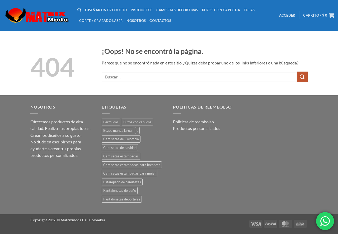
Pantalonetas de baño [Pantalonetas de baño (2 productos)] (119, 190)
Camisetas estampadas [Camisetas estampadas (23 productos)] (121, 156)
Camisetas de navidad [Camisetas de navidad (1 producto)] (120, 148)
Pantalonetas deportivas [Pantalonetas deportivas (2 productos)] (121, 199)
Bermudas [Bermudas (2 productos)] (111, 122)
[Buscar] (79, 10)
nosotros (136, 20)
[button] (287, 15)
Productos (141, 10)
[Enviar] (302, 77)
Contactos (160, 20)
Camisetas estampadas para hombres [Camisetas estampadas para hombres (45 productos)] (131, 165)
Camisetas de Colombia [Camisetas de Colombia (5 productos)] (121, 139)
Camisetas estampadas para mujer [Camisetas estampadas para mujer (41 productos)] (129, 173)
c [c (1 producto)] (137, 130)
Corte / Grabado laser (101, 20)
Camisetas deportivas (177, 10)
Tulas (249, 10)
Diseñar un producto (106, 10)
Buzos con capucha (221, 10)
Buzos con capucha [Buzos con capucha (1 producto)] (137, 122)
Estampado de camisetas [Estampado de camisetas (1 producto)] (122, 182)
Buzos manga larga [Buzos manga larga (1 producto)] (117, 130)
